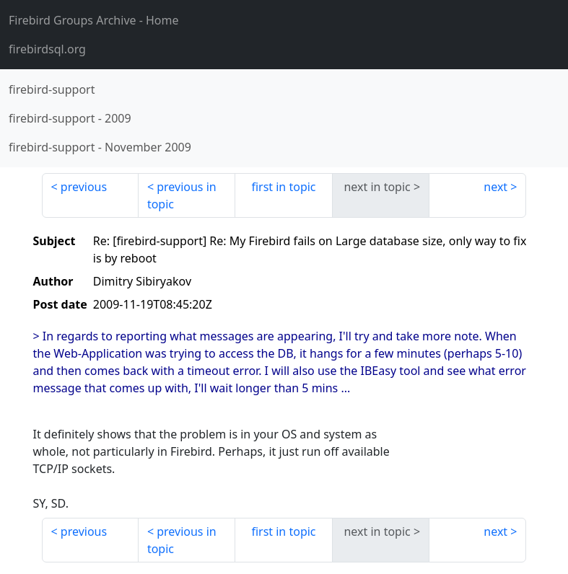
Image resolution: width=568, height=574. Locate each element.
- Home (94, 20)
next (495, 187)
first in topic (283, 187)
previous (84, 187)
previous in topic (182, 195)
